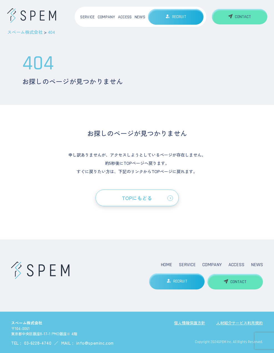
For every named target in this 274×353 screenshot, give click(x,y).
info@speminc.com (95, 342)
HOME (166, 264)
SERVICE (87, 17)
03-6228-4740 (37, 342)
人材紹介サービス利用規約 (239, 322)
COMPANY (106, 17)
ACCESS (125, 17)
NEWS (140, 17)
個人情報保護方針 (189, 322)
